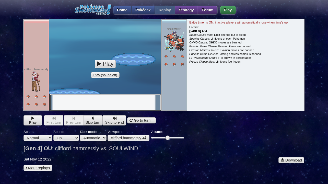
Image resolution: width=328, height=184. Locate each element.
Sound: (66, 135)
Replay (165, 10)
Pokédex (143, 10)
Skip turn (93, 120)
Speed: (38, 135)
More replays (38, 168)
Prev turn (73, 120)
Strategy (186, 10)
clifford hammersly (128, 138)
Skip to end (114, 120)
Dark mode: (93, 135)
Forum (208, 10)
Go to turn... (142, 120)
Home (120, 10)
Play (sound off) (105, 75)
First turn (53, 120)
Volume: (167, 135)
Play (228, 10)
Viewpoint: (128, 135)
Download (291, 160)
